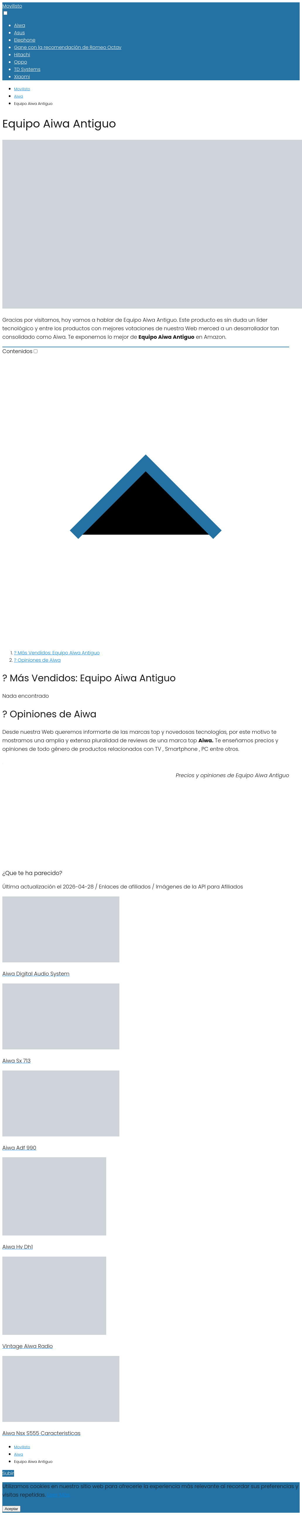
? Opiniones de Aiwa (37, 660)
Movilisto (12, 6)
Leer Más (58, 1494)
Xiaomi (22, 76)
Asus (19, 32)
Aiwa (19, 25)
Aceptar (11, 1509)
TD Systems (27, 69)
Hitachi (22, 54)
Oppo (20, 62)
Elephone (24, 40)
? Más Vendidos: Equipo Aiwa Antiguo (57, 652)
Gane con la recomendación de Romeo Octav (67, 47)
